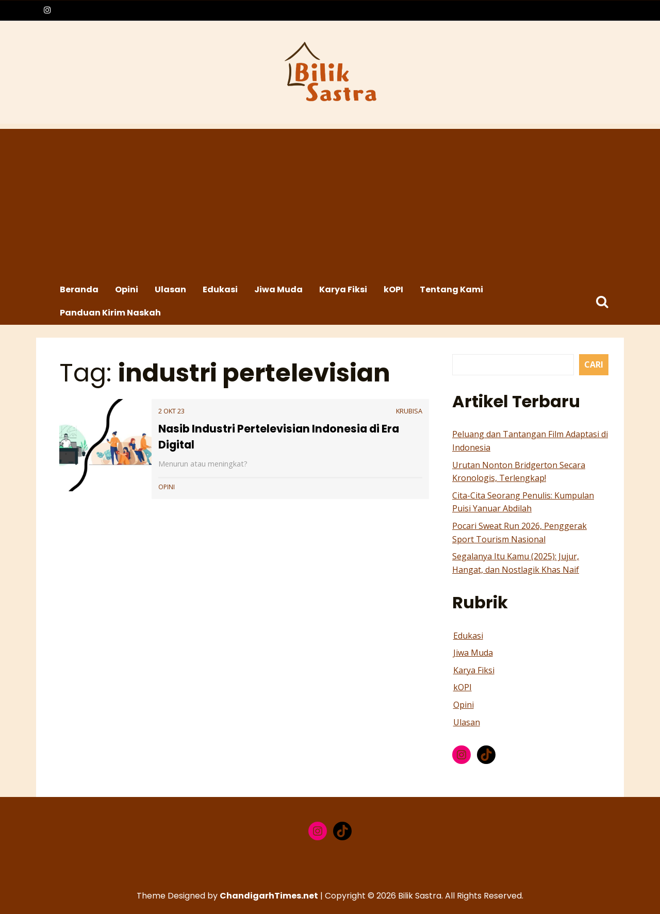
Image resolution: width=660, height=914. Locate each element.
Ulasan (170, 289)
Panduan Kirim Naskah (110, 313)
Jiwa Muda (278, 289)
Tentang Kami (451, 289)
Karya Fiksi (343, 289)
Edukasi (220, 289)
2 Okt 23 (171, 411)
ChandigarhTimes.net (269, 896)
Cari (593, 364)
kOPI (393, 289)
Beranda (79, 289)
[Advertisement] (331, 201)
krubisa (409, 411)
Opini (126, 289)
